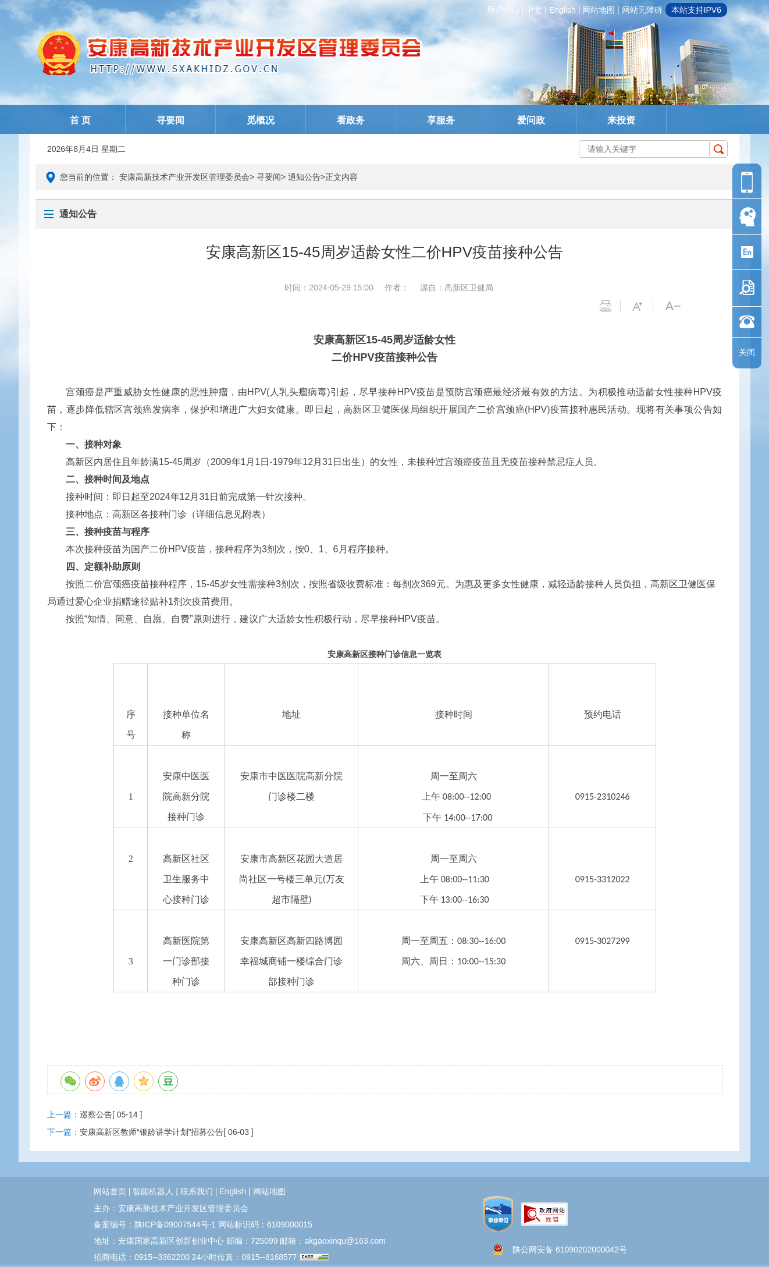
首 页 (80, 120)
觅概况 (261, 120)
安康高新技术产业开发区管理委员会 (184, 177)
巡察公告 (96, 1114)
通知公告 (304, 177)
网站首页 (110, 1191)
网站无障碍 (642, 10)
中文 (534, 10)
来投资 (621, 120)
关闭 (747, 352)
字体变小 (675, 306)
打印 (610, 306)
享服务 (441, 120)
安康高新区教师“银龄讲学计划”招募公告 (151, 1132)
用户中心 (503, 10)
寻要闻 (170, 120)
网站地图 (598, 10)
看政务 (351, 120)
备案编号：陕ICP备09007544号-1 (155, 1224)
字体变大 (642, 306)
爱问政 (531, 120)
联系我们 (196, 1191)
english (562, 10)
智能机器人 (153, 1191)
